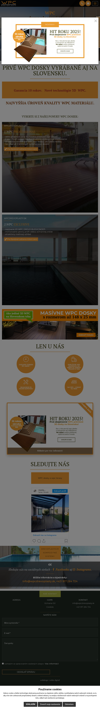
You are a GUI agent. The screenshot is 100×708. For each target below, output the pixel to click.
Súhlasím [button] (30, 704)
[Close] (95, 20)
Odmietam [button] (69, 704)
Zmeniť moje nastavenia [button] (50, 704)
